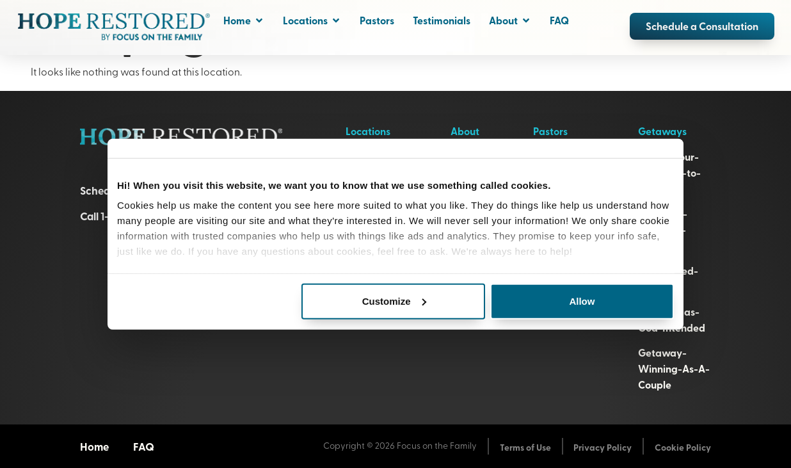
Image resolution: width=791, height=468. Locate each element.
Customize (394, 300)
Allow (582, 300)
